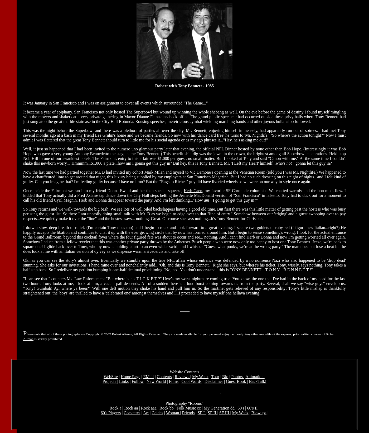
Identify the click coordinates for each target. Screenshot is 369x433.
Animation (254, 377)
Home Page (130, 377)
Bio (225, 377)
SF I (202, 413)
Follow (138, 382)
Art (146, 413)
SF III (224, 413)
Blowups (258, 413)
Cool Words (191, 382)
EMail (148, 377)
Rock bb (167, 409)
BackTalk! (257, 382)
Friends (188, 413)
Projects (110, 382)
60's (241, 409)
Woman (173, 413)
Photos (237, 377)
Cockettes (132, 413)
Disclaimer (214, 382)
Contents (164, 377)
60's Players (111, 413)
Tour (215, 377)
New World (156, 382)
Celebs (157, 413)
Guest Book (236, 382)
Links (124, 382)
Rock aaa (149, 409)
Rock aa (131, 409)
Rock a (115, 409)
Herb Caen (193, 191)
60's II (253, 409)
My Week (200, 377)
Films (173, 382)
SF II (212, 413)
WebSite (111, 377)
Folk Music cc (189, 409)
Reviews (182, 377)
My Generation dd (220, 409)
